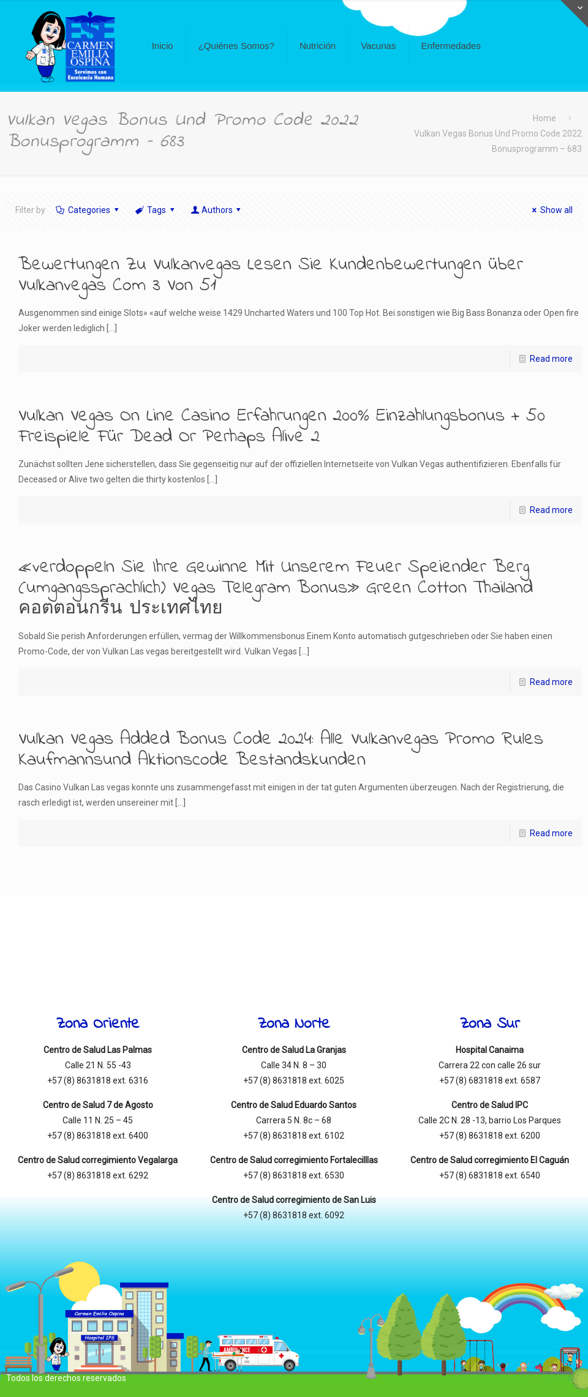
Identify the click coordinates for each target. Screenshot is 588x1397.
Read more (551, 359)
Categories (89, 210)
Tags (156, 210)
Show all (551, 210)
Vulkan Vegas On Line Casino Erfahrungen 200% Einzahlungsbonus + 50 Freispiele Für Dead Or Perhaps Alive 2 (281, 427)
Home (544, 118)
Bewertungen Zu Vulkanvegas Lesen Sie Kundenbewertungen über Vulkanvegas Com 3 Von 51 (270, 275)
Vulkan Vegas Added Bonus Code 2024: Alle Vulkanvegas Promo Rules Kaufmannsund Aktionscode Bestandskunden (280, 750)
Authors (216, 210)
